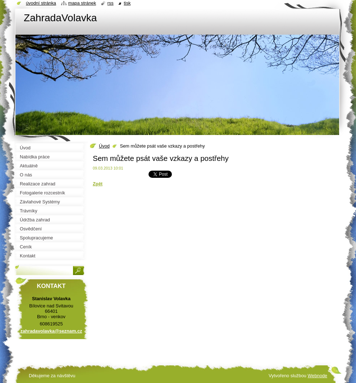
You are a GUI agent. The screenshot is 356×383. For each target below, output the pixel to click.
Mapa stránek (82, 3)
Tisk (127, 3)
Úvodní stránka (41, 3)
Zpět (97, 183)
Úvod (104, 146)
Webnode (317, 375)
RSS (111, 3)
